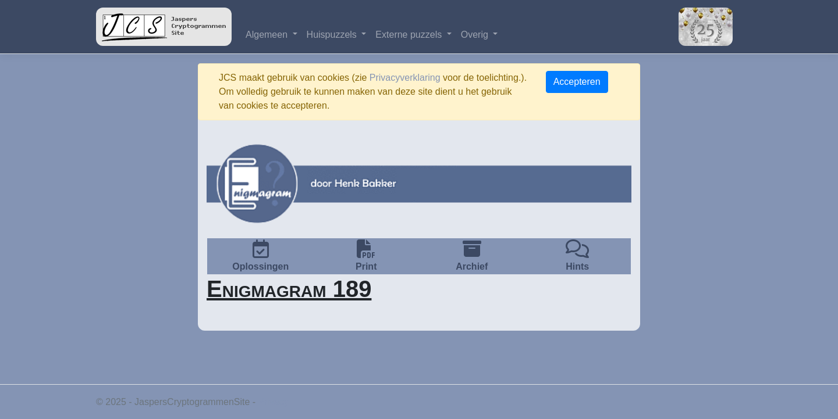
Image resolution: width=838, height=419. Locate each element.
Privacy (273, 402)
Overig (476, 35)
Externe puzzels (409, 35)
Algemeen (268, 35)
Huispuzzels (333, 35)
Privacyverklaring (405, 78)
